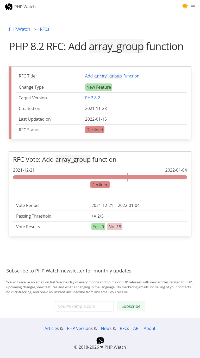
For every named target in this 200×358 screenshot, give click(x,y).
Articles (52, 328)
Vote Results (28, 226)
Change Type (31, 86)
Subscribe (130, 306)
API (136, 328)
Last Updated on (35, 118)
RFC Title (27, 76)
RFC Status (29, 129)
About (149, 328)
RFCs (124, 328)
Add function (112, 76)
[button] (185, 6)
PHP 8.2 (92, 97)
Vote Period (27, 205)
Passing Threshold (34, 215)
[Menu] (193, 7)
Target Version (33, 97)
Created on (29, 108)
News (106, 328)
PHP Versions (80, 328)
